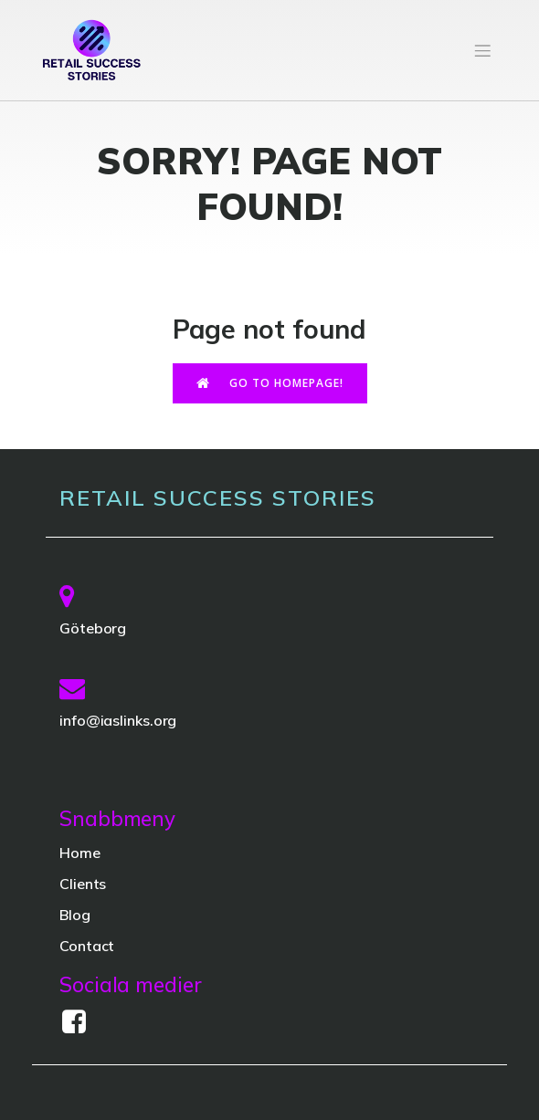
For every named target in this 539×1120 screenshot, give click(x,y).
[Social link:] (80, 1022)
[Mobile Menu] (482, 50)
